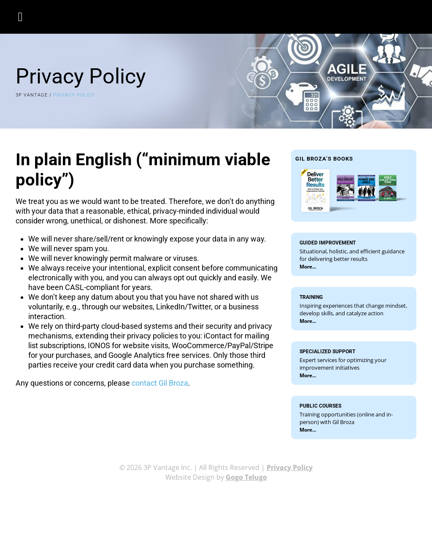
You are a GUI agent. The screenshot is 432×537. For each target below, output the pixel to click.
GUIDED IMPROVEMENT (328, 243)
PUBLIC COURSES (320, 406)
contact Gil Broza (160, 383)
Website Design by (216, 477)
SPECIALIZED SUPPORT (327, 351)
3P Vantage (32, 95)
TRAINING (311, 297)
